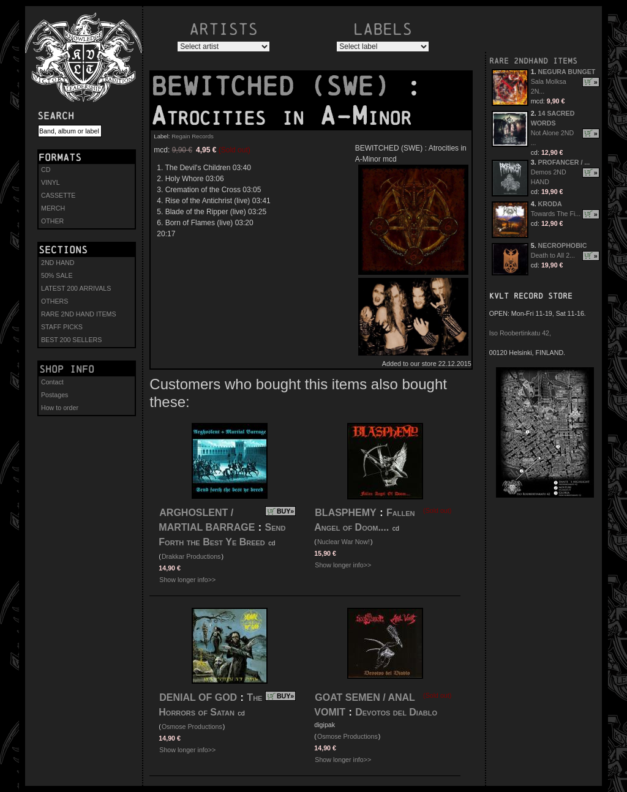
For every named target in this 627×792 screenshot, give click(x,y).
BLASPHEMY (345, 512)
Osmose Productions (192, 726)
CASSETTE (58, 195)
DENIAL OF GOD (198, 697)
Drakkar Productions (191, 556)
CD (45, 169)
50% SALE (57, 275)
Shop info (66, 369)
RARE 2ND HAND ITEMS (78, 314)
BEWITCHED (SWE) (278, 86)
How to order (59, 407)
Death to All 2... (553, 255)
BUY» (285, 511)
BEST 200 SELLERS (71, 339)
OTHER (52, 221)
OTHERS (54, 301)
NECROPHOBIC (562, 245)
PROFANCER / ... (564, 162)
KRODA (550, 203)
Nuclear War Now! (343, 541)
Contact (52, 382)
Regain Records (192, 136)
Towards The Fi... (556, 213)
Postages (54, 394)
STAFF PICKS (62, 327)
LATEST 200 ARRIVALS (76, 288)
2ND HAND (57, 262)
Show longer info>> (187, 579)
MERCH (53, 208)
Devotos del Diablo (396, 712)
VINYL (50, 182)
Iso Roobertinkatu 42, (520, 333)
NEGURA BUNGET (567, 71)
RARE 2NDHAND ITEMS (533, 60)
